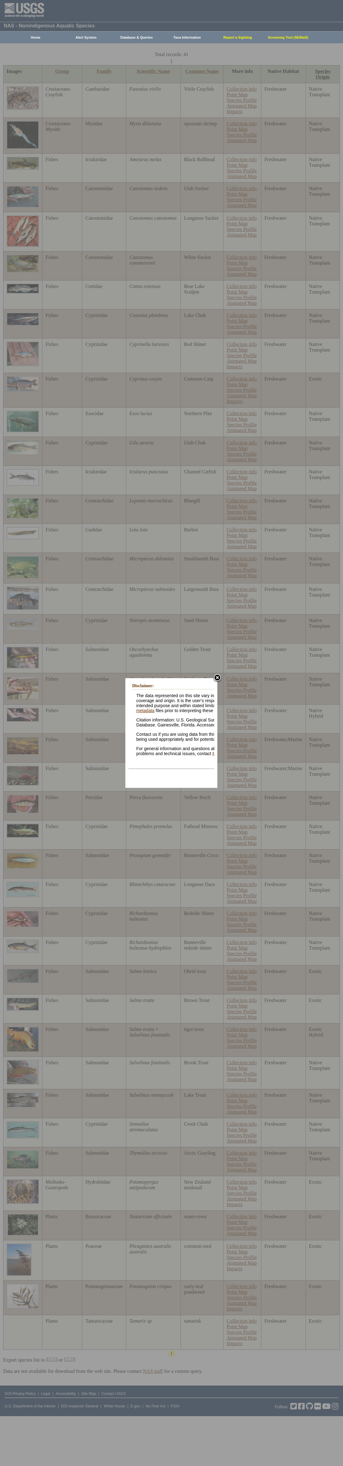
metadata (145, 710)
